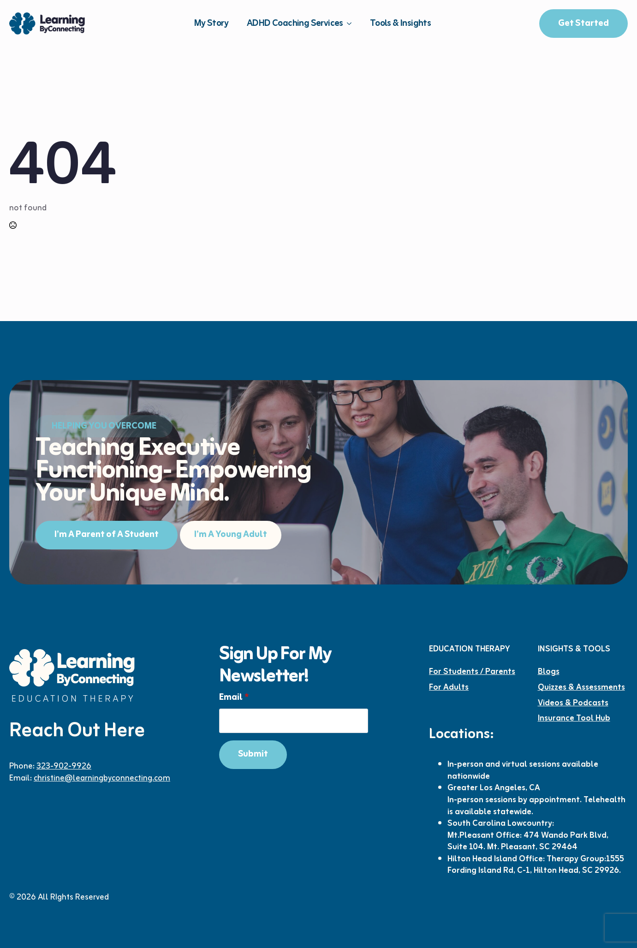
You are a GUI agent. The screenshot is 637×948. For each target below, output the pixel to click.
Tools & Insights (400, 23)
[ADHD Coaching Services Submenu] (352, 23)
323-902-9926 (63, 766)
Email (234, 697)
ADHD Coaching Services (295, 23)
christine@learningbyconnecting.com (102, 778)
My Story (211, 23)
